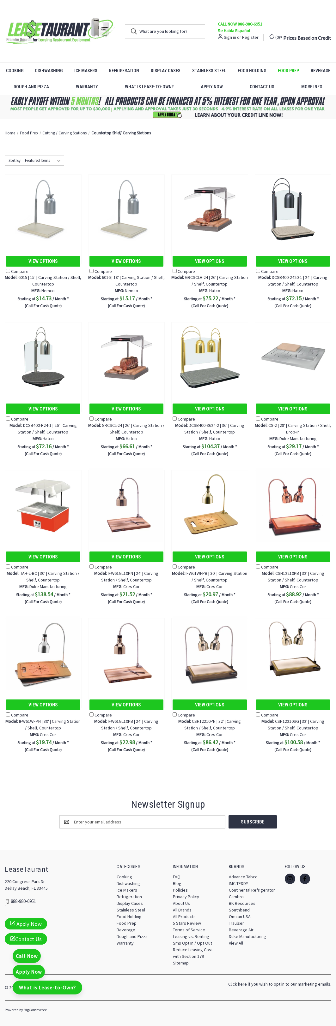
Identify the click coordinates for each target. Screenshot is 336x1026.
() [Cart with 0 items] (274, 37)
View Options (43, 261)
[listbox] (44, 160)
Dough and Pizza (31, 86)
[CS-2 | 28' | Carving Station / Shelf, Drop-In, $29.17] (293, 357)
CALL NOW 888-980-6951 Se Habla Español (240, 27)
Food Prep (288, 70)
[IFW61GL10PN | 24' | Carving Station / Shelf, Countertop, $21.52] (126, 505)
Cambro (236, 896)
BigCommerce (35, 1009)
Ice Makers (85, 70)
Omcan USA (240, 916)
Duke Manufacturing (247, 936)
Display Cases (165, 70)
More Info (311, 86)
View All (236, 943)
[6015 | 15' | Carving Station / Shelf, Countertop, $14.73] (43, 209)
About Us (181, 903)
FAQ (176, 877)
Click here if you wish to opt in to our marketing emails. (279, 984)
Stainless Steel (209, 70)
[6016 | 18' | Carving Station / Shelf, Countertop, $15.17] (126, 209)
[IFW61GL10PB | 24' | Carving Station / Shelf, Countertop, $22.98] (126, 653)
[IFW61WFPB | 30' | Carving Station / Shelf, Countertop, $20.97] (210, 505)
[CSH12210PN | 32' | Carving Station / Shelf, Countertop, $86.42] (210, 653)
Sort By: (15, 160)
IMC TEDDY (238, 883)
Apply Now (212, 86)
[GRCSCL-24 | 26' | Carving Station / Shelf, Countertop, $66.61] (126, 357)
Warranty (87, 86)
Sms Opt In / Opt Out (192, 943)
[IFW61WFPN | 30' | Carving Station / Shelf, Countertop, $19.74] (43, 653)
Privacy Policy (186, 896)
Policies (180, 890)
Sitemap (181, 963)
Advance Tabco (243, 877)
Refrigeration (124, 70)
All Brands (182, 910)
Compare (17, 271)
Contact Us (262, 86)
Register (250, 37)
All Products (184, 916)
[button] (168, 107)
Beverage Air (241, 930)
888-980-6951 (23, 902)
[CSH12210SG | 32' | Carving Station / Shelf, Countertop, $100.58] (293, 653)
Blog (177, 883)
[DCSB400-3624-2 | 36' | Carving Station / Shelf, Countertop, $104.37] (210, 357)
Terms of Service (189, 930)
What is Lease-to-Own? (149, 86)
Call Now (27, 956)
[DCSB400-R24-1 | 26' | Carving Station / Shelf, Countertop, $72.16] (43, 357)
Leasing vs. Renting (191, 936)
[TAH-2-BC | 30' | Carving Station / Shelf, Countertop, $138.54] (43, 505)
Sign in (230, 37)
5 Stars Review (187, 923)
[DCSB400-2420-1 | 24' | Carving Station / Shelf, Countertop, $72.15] (293, 209)
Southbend (239, 910)
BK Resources (242, 903)
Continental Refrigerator (252, 890)
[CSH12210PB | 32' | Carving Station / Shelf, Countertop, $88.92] (293, 505)
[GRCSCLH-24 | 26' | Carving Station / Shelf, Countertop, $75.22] (210, 209)
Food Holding (252, 70)
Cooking (14, 70)
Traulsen (237, 923)
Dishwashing (49, 70)
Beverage (320, 70)
